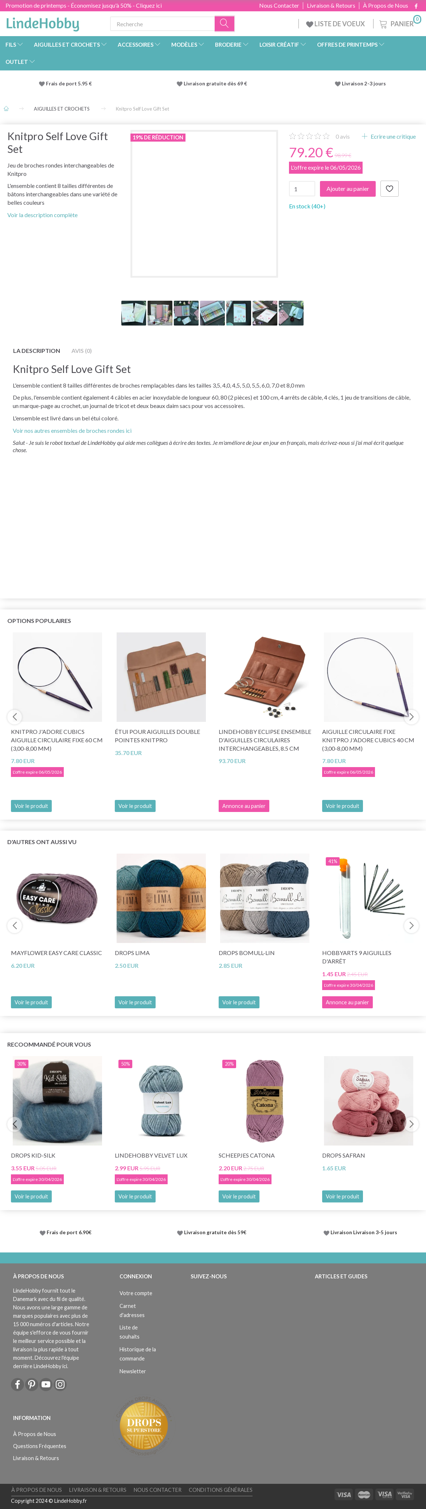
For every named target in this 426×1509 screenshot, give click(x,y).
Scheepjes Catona (247, 1155)
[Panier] (400, 23)
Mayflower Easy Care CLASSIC (56, 952)
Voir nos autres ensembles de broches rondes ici (72, 430)
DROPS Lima (132, 952)
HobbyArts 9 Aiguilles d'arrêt (356, 957)
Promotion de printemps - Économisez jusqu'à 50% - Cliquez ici (83, 5)
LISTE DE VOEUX (336, 24)
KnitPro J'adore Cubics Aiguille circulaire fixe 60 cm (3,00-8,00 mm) (57, 740)
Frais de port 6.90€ (69, 1232)
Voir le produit (31, 806)
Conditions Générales (221, 1490)
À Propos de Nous (385, 5)
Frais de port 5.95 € (69, 83)
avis (343, 136)
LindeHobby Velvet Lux (151, 1155)
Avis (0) (81, 350)
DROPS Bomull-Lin (247, 952)
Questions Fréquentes (39, 1446)
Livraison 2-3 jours (364, 83)
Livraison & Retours (331, 5)
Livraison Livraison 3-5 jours (364, 1232)
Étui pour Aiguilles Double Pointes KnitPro (157, 735)
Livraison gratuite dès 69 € (216, 83)
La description (36, 350)
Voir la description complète (42, 214)
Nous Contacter (279, 5)
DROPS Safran (343, 1155)
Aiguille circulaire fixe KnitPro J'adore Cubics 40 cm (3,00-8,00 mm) (368, 740)
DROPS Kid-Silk (33, 1155)
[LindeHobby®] (42, 22)
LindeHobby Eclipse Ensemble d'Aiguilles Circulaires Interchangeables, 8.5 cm (265, 740)
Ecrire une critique (393, 136)
